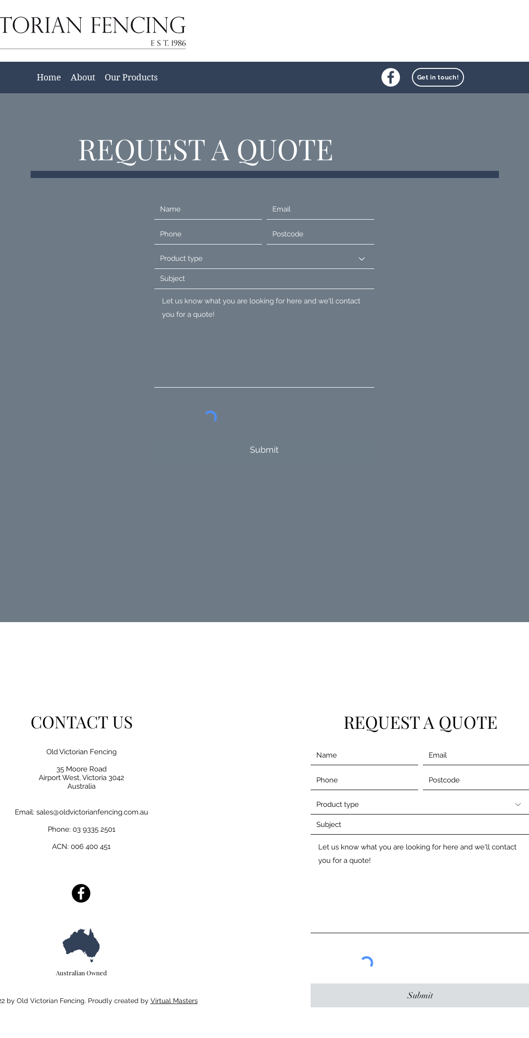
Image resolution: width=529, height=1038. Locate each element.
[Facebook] (390, 77)
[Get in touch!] (438, 77)
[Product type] (264, 259)
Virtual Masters (174, 1001)
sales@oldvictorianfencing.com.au (92, 812)
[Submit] (264, 450)
